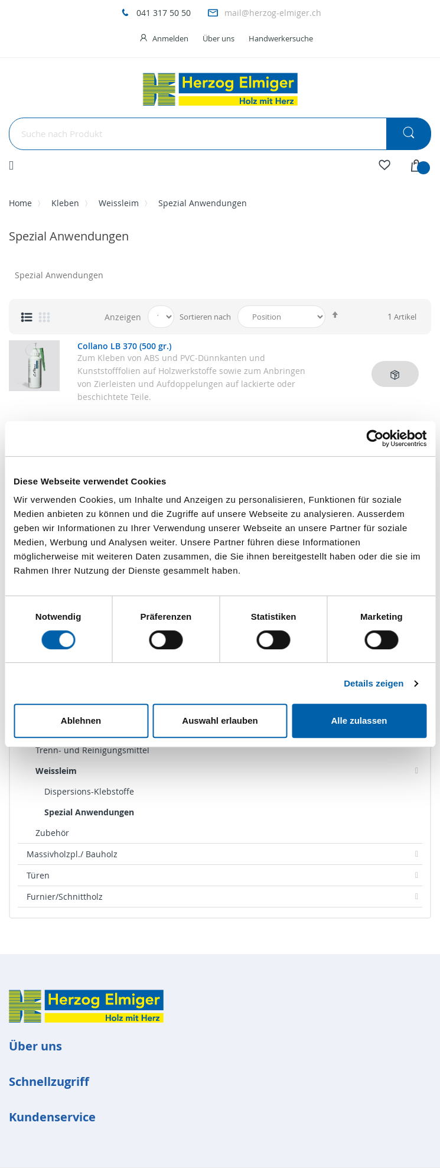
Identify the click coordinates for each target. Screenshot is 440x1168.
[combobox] (220, 133)
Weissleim (119, 203)
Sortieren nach (205, 316)
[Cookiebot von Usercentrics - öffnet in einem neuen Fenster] (374, 438)
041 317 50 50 (163, 12)
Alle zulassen (359, 720)
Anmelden (170, 38)
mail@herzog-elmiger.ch (272, 12)
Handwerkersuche (281, 38)
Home (20, 203)
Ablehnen (81, 720)
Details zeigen (373, 683)
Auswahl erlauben (220, 720)
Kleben (65, 203)
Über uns (218, 38)
